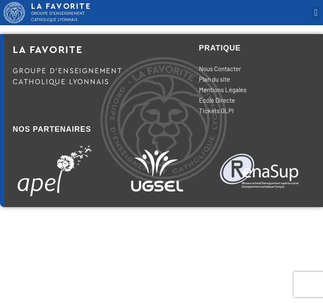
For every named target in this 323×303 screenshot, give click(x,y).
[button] (316, 13)
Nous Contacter (220, 68)
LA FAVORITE (61, 7)
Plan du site (214, 79)
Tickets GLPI (216, 110)
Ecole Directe (217, 100)
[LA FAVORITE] (14, 12)
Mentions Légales (222, 89)
